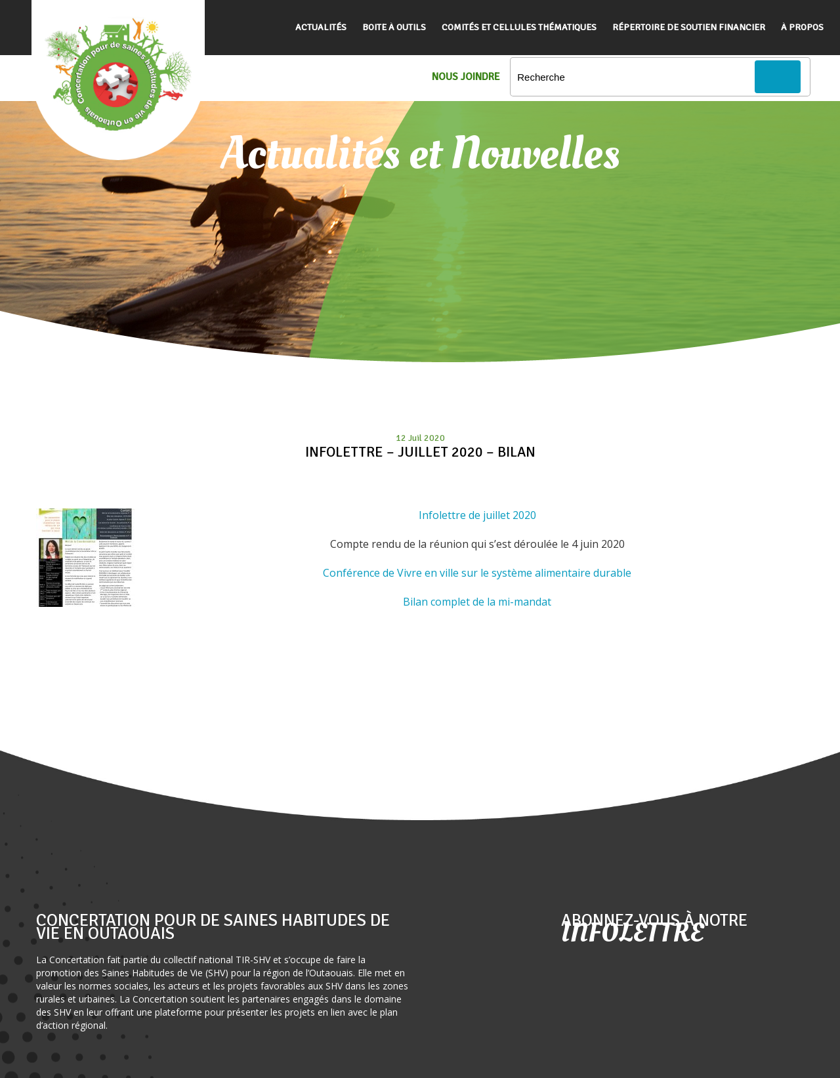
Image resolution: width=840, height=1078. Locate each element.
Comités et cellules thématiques (519, 27)
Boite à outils (394, 27)
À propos (802, 27)
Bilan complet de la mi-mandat (477, 601)
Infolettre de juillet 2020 (477, 515)
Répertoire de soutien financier (688, 27)
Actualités (320, 27)
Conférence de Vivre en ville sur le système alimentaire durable (477, 573)
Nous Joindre (466, 76)
